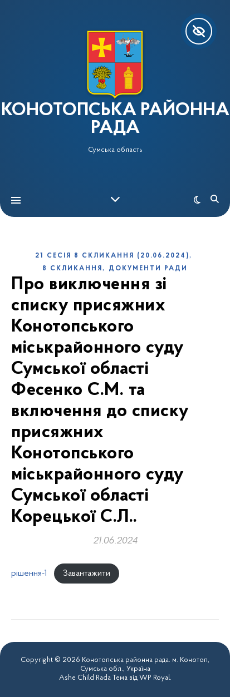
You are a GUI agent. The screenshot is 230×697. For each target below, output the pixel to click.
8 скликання (72, 268)
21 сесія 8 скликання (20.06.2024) (112, 256)
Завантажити (86, 573)
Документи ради (148, 268)
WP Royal (154, 677)
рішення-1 (29, 573)
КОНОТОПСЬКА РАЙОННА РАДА (115, 119)
